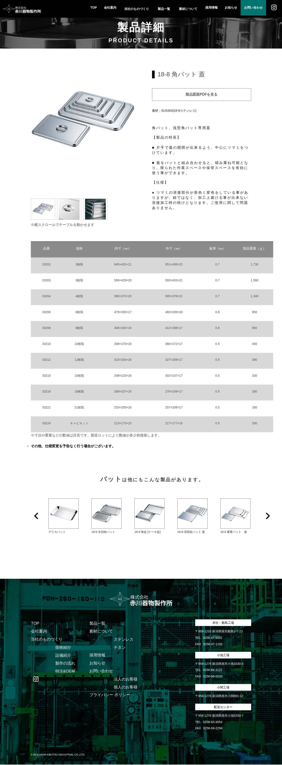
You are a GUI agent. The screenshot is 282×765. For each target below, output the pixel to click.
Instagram (273, 9)
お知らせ (226, 9)
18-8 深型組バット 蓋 (191, 532)
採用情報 (205, 9)
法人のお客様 (125, 679)
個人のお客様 (125, 687)
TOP (84, 9)
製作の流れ (65, 663)
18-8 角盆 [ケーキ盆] (147, 532)
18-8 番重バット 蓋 (233, 532)
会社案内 (102, 9)
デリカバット (57, 532)
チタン (119, 647)
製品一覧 (97, 624)
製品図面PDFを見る (201, 94)
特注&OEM (65, 671)
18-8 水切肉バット (103, 532)
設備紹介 (63, 655)
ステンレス (123, 639)
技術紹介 (63, 647)
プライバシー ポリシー (109, 695)
